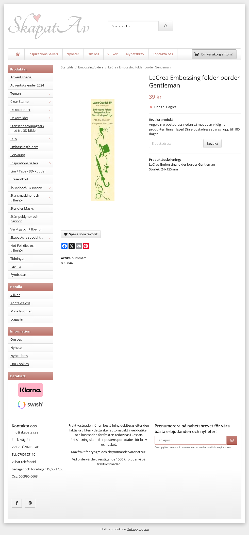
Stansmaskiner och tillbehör (31, 198)
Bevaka (212, 143)
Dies (31, 138)
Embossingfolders (24, 146)
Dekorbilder (31, 117)
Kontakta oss (163, 54)
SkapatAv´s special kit (31, 237)
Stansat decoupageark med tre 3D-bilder (27, 128)
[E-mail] (78, 246)
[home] (18, 54)
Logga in (16, 319)
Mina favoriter (21, 311)
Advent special (21, 77)
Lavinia (15, 266)
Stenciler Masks (22, 208)
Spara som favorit (80, 234)
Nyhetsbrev (135, 54)
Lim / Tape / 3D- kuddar (28, 171)
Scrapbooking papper (31, 187)
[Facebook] (64, 246)
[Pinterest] (85, 246)
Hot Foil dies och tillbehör (23, 248)
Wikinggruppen (138, 529)
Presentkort (19, 179)
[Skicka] (232, 440)
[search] (165, 26)
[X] (71, 246)
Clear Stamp (31, 101)
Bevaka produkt (161, 119)
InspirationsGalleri (43, 54)
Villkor (112, 54)
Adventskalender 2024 (27, 85)
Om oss (93, 54)
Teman (31, 93)
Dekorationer (31, 109)
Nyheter (73, 54)
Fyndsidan (18, 274)
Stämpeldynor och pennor (24, 219)
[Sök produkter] (133, 26)
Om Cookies (19, 364)
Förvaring (17, 155)
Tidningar (17, 258)
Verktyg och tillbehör (26, 229)
